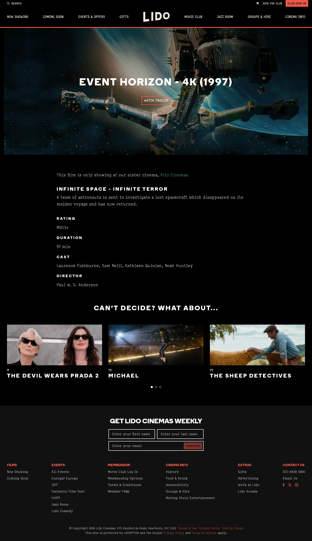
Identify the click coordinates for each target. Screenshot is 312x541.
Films (12, 465)
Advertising (248, 478)
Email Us (290, 478)
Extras (244, 465)
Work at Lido (249, 485)
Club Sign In (297, 3)
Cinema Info (295, 17)
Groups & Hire (259, 17)
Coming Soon (53, 17)
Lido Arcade (248, 491)
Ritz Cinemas (174, 175)
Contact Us (293, 465)
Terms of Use (187, 528)
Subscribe (192, 446)
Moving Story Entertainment (190, 498)
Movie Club (193, 17)
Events (58, 465)
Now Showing (17, 17)
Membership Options (125, 478)
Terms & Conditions (124, 485)
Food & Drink (176, 478)
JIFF (55, 485)
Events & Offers (91, 17)
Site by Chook (232, 528)
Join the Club (272, 3)
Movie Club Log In (123, 472)
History (172, 472)
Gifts (124, 17)
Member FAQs (119, 491)
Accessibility (177, 485)
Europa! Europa (65, 478)
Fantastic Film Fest (68, 491)
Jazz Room (225, 17)
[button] (152, 387)
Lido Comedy (62, 511)
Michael (123, 376)
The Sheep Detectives (251, 376)
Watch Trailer (156, 100)
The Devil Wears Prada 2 (53, 376)
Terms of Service (204, 532)
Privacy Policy (209, 528)
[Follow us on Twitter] (289, 485)
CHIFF (56, 498)
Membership (119, 465)
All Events (60, 472)
